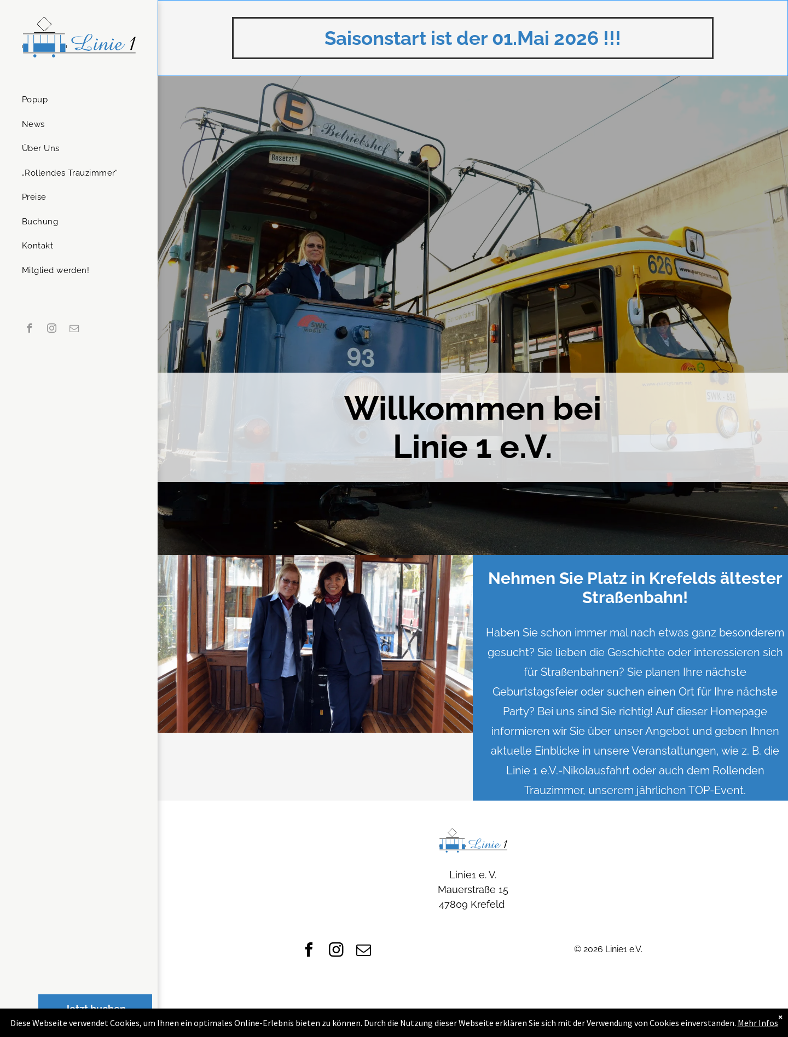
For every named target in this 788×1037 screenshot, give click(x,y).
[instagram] (51, 329)
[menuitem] (75, 100)
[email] (74, 329)
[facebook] (29, 329)
